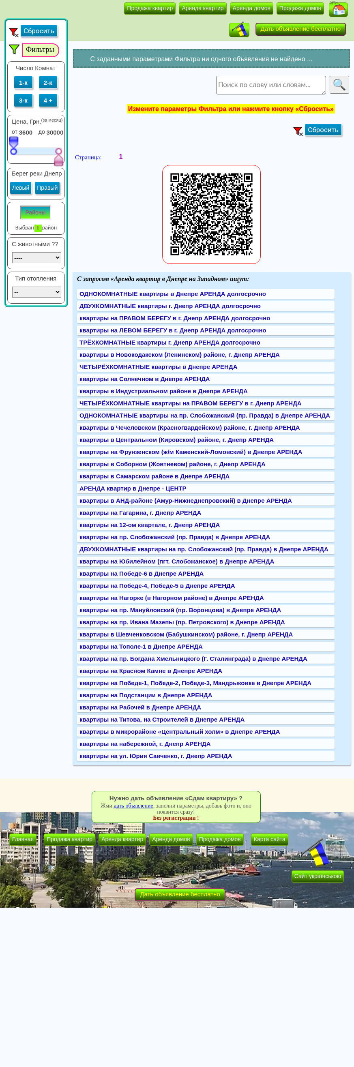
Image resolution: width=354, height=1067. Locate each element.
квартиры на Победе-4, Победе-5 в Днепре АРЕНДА (157, 585)
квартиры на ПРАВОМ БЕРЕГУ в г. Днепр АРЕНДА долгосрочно (174, 318)
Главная (23, 839)
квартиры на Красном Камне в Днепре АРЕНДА (150, 670)
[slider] (13, 145)
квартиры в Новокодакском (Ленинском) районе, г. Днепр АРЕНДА (179, 354)
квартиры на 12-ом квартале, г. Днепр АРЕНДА (149, 524)
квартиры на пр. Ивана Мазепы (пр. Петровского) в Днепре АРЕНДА (182, 622)
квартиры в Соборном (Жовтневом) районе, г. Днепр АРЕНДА (172, 464)
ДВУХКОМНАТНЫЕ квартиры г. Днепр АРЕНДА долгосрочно (170, 305)
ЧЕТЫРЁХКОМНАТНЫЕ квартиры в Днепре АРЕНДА (158, 366)
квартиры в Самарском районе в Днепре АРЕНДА (154, 476)
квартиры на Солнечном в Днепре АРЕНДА (144, 378)
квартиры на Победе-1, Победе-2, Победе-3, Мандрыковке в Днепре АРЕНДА (195, 682)
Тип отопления (35, 278)
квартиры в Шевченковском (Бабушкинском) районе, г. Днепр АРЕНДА (186, 634)
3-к (23, 100)
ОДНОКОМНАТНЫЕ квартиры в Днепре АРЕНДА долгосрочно (172, 293)
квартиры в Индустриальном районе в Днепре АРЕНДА (163, 391)
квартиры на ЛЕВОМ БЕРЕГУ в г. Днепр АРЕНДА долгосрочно (172, 330)
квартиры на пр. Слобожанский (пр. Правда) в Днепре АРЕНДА (174, 537)
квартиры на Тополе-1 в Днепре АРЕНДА (141, 646)
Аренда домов (251, 8)
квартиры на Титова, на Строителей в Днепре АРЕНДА (162, 719)
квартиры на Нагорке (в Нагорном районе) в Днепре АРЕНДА (171, 597)
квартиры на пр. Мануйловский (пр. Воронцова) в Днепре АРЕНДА (180, 609)
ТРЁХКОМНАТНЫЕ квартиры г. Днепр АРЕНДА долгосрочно (169, 342)
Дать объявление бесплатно (301, 28)
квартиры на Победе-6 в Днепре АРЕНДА (141, 573)
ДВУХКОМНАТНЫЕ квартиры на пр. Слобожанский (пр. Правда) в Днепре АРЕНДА (203, 549)
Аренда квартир (202, 8)
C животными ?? (35, 243)
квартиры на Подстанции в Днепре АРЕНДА (145, 695)
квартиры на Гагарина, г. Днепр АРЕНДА (140, 512)
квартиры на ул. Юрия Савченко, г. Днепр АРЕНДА (155, 755)
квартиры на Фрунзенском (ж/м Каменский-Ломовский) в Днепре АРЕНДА (191, 451)
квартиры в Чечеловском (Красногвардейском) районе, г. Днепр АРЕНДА (189, 427)
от (14, 132)
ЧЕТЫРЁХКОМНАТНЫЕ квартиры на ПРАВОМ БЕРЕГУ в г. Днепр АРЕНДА (190, 403)
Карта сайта (269, 839)
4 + (48, 100)
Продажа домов (300, 8)
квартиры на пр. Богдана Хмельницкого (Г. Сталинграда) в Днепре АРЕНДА (193, 658)
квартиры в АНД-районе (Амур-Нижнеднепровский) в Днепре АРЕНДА (185, 500)
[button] (338, 9)
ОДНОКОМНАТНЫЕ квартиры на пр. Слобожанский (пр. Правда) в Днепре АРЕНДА (204, 415)
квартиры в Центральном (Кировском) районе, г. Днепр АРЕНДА (176, 439)
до (42, 132)
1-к (23, 82)
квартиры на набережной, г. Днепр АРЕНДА (145, 743)
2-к (48, 82)
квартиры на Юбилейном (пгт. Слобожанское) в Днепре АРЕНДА (176, 561)
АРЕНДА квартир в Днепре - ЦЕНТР (132, 488)
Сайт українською (317, 876)
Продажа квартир (150, 8)
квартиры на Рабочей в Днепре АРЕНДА (140, 707)
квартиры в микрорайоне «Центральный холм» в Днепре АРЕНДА (179, 731)
